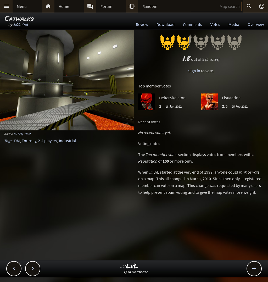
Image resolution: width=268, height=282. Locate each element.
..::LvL (129, 266)
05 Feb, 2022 (22, 134)
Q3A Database (136, 271)
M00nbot (20, 24)
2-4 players (47, 140)
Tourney (29, 140)
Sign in (194, 70)
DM (17, 140)
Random (149, 6)
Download (166, 24)
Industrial (67, 140)
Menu (22, 6)
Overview (256, 24)
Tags (8, 140)
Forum (106, 6)
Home (64, 6)
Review (142, 24)
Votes (215, 24)
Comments (192, 24)
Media (233, 24)
